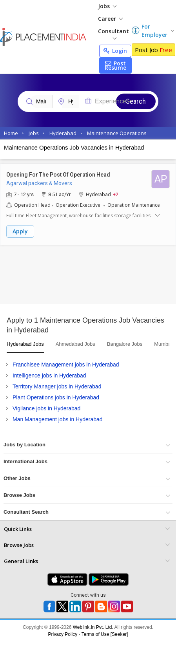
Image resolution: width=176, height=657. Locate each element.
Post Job (153, 50)
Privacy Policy (63, 634)
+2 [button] (115, 194)
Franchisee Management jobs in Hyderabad (66, 364)
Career (110, 18)
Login (115, 50)
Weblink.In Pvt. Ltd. (93, 627)
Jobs (107, 6)
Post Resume (115, 65)
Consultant (113, 33)
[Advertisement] (73, 276)
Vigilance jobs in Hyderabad (46, 408)
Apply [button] (20, 231)
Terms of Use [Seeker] (105, 634)
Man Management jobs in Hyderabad (58, 419)
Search (136, 101)
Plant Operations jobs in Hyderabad (56, 397)
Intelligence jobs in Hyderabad (49, 375)
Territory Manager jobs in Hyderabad (57, 386)
